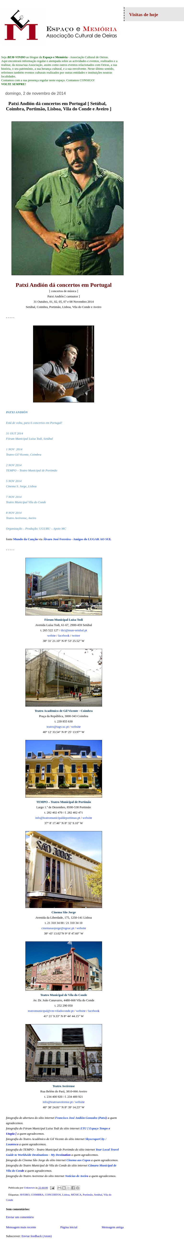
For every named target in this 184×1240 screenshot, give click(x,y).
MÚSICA (76, 1194)
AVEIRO (24, 1194)
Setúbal (98, 1194)
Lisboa (66, 1194)
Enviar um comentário (20, 1217)
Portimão (88, 1194)
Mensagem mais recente (21, 1227)
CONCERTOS (53, 1194)
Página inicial (68, 1227)
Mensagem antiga (113, 1227)
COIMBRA (37, 1194)
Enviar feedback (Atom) (37, 1236)
